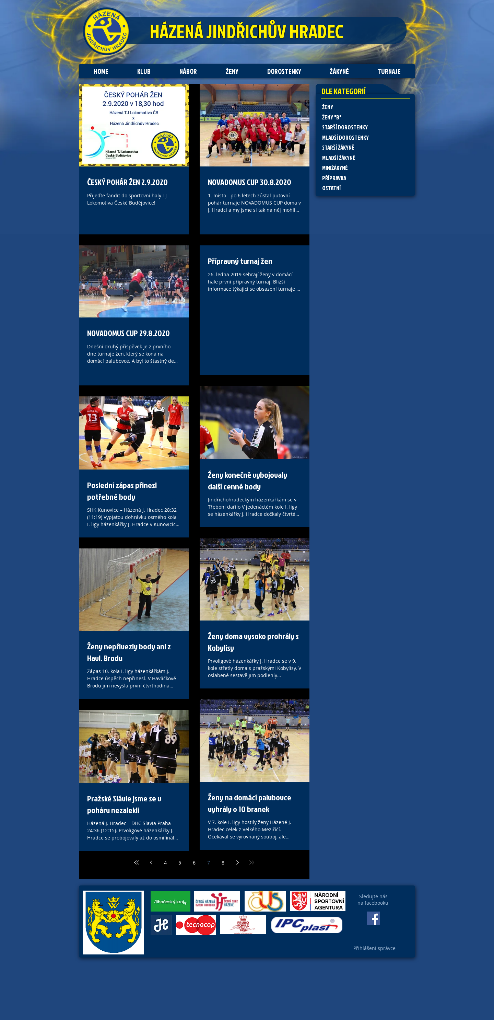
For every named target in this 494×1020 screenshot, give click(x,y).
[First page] (136, 862)
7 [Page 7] (208, 862)
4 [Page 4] (165, 862)
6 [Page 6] (194, 862)
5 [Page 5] (179, 862)
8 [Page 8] (223, 862)
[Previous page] (151, 862)
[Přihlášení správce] (374, 948)
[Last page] (252, 862)
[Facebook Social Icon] (373, 918)
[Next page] (237, 862)
